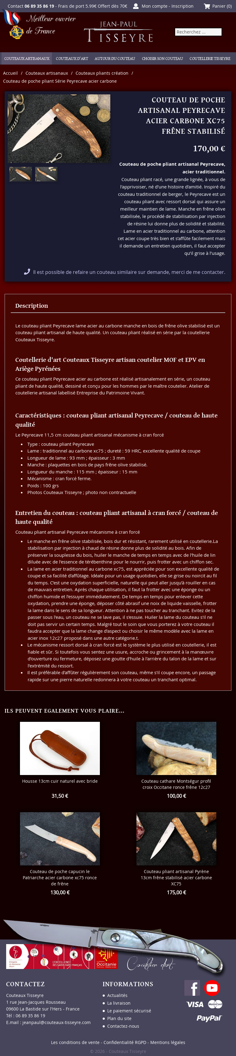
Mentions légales (167, 1042)
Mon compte (154, 6)
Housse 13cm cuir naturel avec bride (60, 781)
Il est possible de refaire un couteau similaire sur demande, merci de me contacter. (129, 272)
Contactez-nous (123, 1026)
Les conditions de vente (75, 1042)
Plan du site (119, 1018)
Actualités (117, 995)
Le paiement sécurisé (129, 1011)
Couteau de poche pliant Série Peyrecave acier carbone (60, 81)
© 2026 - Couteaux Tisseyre (118, 1051)
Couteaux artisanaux (47, 73)
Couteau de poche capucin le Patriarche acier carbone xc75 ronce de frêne (60, 877)
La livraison (119, 1003)
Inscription (182, 6)
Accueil (10, 73)
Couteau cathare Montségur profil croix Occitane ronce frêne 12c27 (176, 784)
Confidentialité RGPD (125, 1042)
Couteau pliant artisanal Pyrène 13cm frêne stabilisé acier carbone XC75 (176, 877)
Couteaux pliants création (102, 73)
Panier (219, 6)
